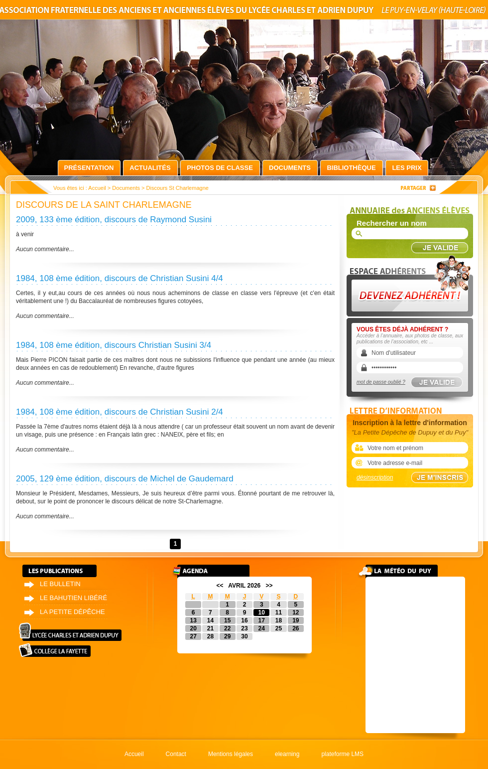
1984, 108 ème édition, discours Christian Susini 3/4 (115, 345)
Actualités (149, 167)
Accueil (97, 188)
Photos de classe (220, 167)
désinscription (375, 477)
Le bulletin (60, 584)
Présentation (89, 167)
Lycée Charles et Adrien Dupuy (70, 631)
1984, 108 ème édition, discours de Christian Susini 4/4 (121, 278)
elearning (287, 754)
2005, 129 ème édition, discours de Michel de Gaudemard (126, 478)
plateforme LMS (342, 754)
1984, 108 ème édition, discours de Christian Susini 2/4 (121, 412)
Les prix (406, 167)
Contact (176, 754)
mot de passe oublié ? (381, 382)
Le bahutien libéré (73, 598)
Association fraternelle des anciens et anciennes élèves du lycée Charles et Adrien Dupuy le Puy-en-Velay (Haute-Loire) (244, 11)
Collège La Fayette (55, 650)
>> (269, 585)
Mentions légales (230, 754)
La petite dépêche (72, 611)
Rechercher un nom (392, 223)
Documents (290, 167)
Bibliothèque (351, 167)
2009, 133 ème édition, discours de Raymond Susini (115, 219)
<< (219, 585)
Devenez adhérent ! (411, 283)
